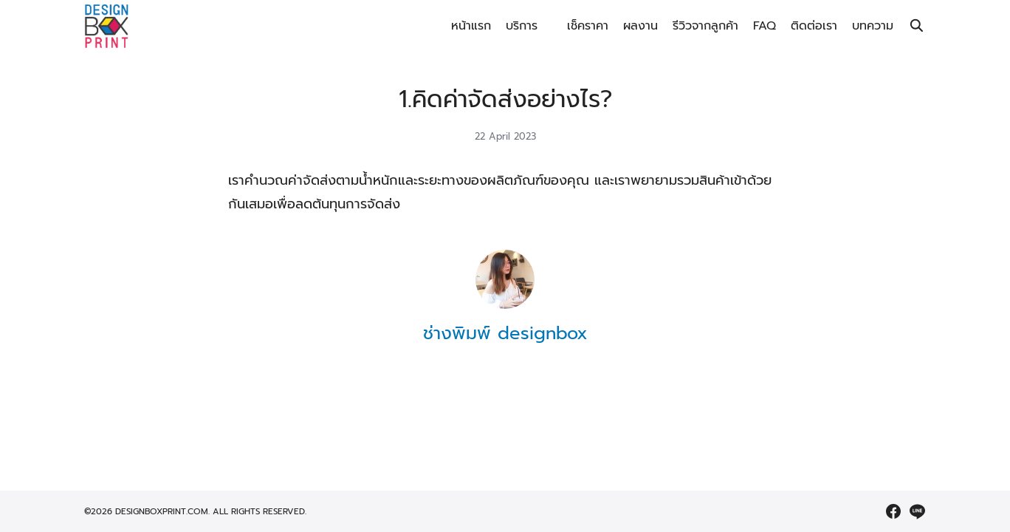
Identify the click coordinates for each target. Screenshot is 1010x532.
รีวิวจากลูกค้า (705, 26)
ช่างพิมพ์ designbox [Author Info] (505, 333)
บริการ (521, 26)
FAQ (764, 26)
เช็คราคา (587, 26)
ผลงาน (640, 26)
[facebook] (893, 511)
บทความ (872, 26)
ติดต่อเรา (814, 26)
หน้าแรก (471, 26)
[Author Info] (505, 305)
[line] (917, 511)
